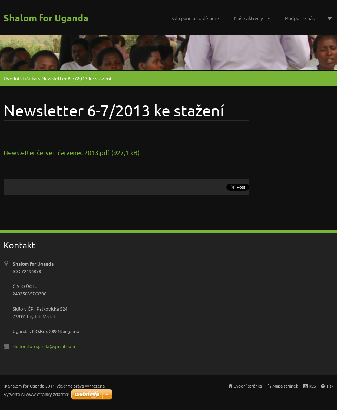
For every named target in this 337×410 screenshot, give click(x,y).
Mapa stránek (285, 386)
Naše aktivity (248, 18)
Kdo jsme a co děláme (195, 18)
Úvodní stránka (20, 78)
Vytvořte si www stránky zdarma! (37, 394)
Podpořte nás (300, 18)
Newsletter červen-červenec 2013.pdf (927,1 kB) (72, 152)
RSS (312, 386)
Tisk (329, 386)
